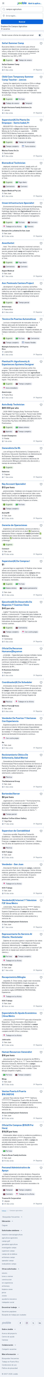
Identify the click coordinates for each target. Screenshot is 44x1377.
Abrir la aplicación (36, 3)
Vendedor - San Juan (12, 864)
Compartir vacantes (9, 1349)
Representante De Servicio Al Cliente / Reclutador (17, 935)
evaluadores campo (9, 1264)
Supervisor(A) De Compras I (16, 561)
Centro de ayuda (8, 1337)
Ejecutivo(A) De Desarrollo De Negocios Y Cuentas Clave (17, 603)
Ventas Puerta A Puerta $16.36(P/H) (14, 1093)
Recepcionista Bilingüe (14, 977)
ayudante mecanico (9, 1299)
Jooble (15, 1374)
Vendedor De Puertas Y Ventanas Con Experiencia (19, 719)
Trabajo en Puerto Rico (10, 1362)
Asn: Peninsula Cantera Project (18, 283)
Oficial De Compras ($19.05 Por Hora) (18, 1126)
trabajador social (8, 1302)
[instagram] (26, 1323)
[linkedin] (39, 1323)
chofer (4, 1296)
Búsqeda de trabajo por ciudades (14, 1315)
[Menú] (3, 3)
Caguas (5, 1225)
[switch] (40, 35)
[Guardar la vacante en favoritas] (41, 43)
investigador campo (9, 1248)
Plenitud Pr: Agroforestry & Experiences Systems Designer (18, 363)
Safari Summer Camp (13, 43)
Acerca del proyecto (9, 1333)
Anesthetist (8, 243)
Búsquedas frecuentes (13, 1217)
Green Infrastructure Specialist (18, 203)
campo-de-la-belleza (9, 1254)
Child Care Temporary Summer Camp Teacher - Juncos (17, 78)
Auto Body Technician (13, 404)
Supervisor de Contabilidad (16, 831)
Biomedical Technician (13, 163)
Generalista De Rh (11, 448)
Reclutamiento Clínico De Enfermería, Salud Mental (15, 756)
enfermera (5, 1286)
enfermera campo (8, 1257)
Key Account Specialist (14, 484)
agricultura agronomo (10, 1238)
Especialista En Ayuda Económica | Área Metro (19, 1014)
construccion (7, 1280)
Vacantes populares (9, 1311)
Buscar (22, 22)
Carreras (5, 1340)
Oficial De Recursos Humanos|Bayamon (12, 650)
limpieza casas (7, 1289)
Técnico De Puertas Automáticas (19, 319)
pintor (4, 1292)
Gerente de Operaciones (14, 525)
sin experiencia (7, 1283)
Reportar (37, 70)
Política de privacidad (10, 1368)
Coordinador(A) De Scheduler (17, 682)
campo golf (6, 1241)
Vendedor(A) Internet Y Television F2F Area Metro (19, 901)
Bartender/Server (11, 793)
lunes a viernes (7, 1276)
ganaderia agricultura (10, 1244)
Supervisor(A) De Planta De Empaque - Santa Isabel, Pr (16, 121)
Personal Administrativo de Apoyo (16, 1169)
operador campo (8, 1261)
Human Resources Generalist (17, 1052)
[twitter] (33, 1323)
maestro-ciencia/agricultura (12, 1235)
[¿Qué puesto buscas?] (22, 9)
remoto (4, 1273)
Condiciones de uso (9, 1365)
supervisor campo (8, 1251)
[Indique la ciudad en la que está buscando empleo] (22, 16)
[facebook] (20, 1323)
